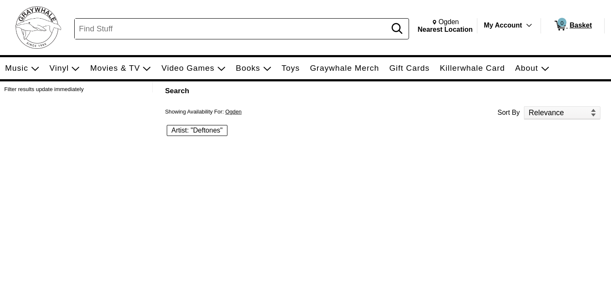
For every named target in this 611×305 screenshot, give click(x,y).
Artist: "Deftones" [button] (197, 130)
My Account (503, 25)
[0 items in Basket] (572, 25)
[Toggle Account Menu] (529, 25)
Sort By (509, 112)
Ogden (233, 111)
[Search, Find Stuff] (232, 29)
